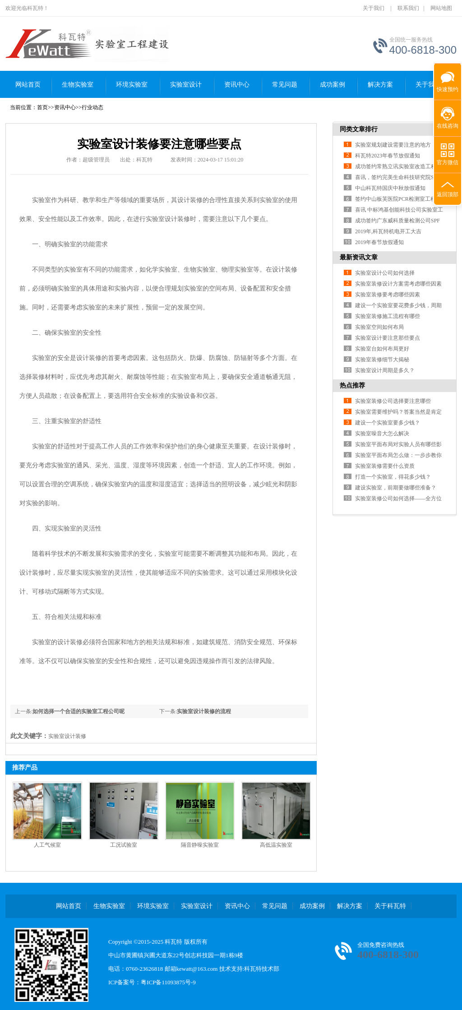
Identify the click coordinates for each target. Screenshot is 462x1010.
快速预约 (446, 84)
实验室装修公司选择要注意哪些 (393, 401)
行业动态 (92, 107)
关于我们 (373, 8)
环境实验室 (132, 84)
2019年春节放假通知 (379, 242)
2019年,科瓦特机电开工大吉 (388, 231)
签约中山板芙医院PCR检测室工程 (395, 199)
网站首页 (28, 84)
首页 (42, 107)
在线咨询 (447, 126)
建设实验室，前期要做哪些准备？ (395, 487)
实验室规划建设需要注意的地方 (393, 145)
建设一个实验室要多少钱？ (387, 423)
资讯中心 (236, 84)
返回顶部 (447, 194)
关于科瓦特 (390, 906)
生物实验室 (77, 84)
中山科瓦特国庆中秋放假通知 (390, 188)
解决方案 (349, 906)
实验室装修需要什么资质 (385, 466)
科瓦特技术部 (261, 968)
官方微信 (447, 162)
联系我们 (408, 8)
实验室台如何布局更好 (382, 349)
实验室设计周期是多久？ (385, 370)
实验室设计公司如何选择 (385, 273)
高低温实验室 (276, 845)
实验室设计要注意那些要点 (387, 338)
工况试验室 (123, 845)
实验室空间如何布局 (379, 327)
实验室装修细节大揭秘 (382, 359)
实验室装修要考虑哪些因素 (387, 294)
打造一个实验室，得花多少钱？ (393, 477)
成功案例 (332, 84)
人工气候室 (47, 845)
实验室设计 (186, 84)
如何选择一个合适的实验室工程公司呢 (78, 711)
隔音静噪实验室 (200, 845)
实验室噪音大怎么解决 (382, 433)
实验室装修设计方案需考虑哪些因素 (398, 284)
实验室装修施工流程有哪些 (387, 316)
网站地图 (441, 8)
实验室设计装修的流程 (204, 711)
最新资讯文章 (359, 257)
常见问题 (284, 84)
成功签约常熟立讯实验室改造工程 (395, 166)
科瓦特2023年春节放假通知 (387, 155)
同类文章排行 (359, 129)
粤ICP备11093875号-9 (168, 982)
